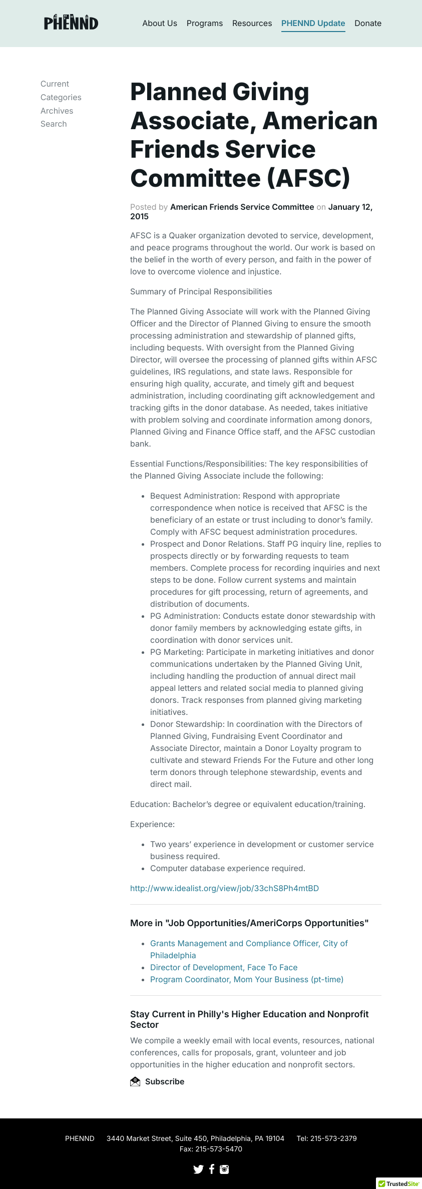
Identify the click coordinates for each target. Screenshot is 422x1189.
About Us (159, 23)
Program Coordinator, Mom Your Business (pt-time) (247, 979)
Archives (57, 111)
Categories (61, 97)
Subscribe (157, 1081)
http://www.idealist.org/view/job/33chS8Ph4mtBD (224, 888)
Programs (205, 23)
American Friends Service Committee (242, 207)
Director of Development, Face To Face (224, 967)
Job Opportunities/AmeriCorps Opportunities (266, 923)
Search (54, 124)
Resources (252, 23)
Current (55, 84)
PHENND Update (313, 23)
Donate (367, 23)
